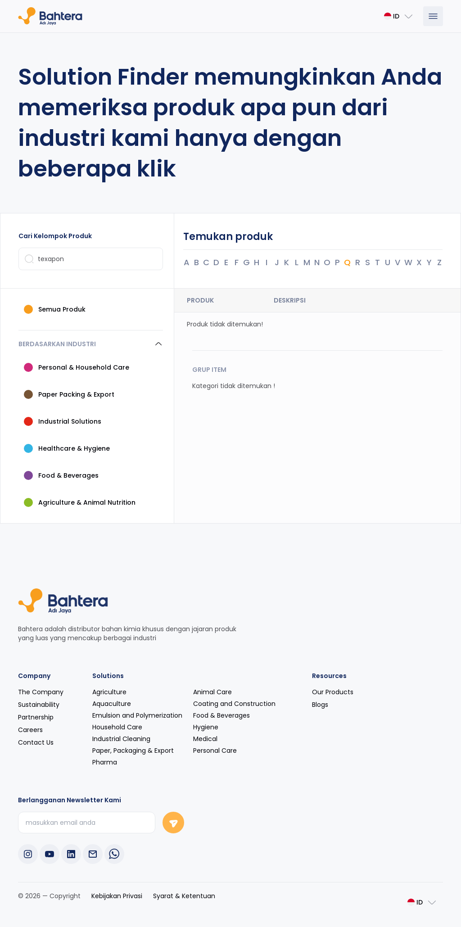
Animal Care (212, 691)
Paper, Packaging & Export (133, 750)
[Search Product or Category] (90, 258)
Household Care (117, 726)
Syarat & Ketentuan (184, 895)
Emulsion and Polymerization (137, 714)
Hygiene (205, 726)
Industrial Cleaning (121, 738)
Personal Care (215, 750)
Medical (205, 738)
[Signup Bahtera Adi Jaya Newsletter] (173, 822)
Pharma (104, 761)
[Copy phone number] (93, 854)
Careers (30, 729)
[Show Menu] (433, 16)
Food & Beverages (221, 714)
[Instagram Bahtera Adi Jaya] (28, 854)
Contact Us (36, 741)
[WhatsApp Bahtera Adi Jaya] (114, 854)
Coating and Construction (234, 703)
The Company (40, 691)
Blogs (320, 704)
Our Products (332, 691)
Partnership (36, 716)
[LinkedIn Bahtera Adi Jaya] (71, 854)
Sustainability (38, 704)
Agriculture (109, 691)
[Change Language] (399, 16)
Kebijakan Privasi (116, 895)
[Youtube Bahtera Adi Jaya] (49, 854)
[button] (90, 343)
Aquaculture (111, 703)
